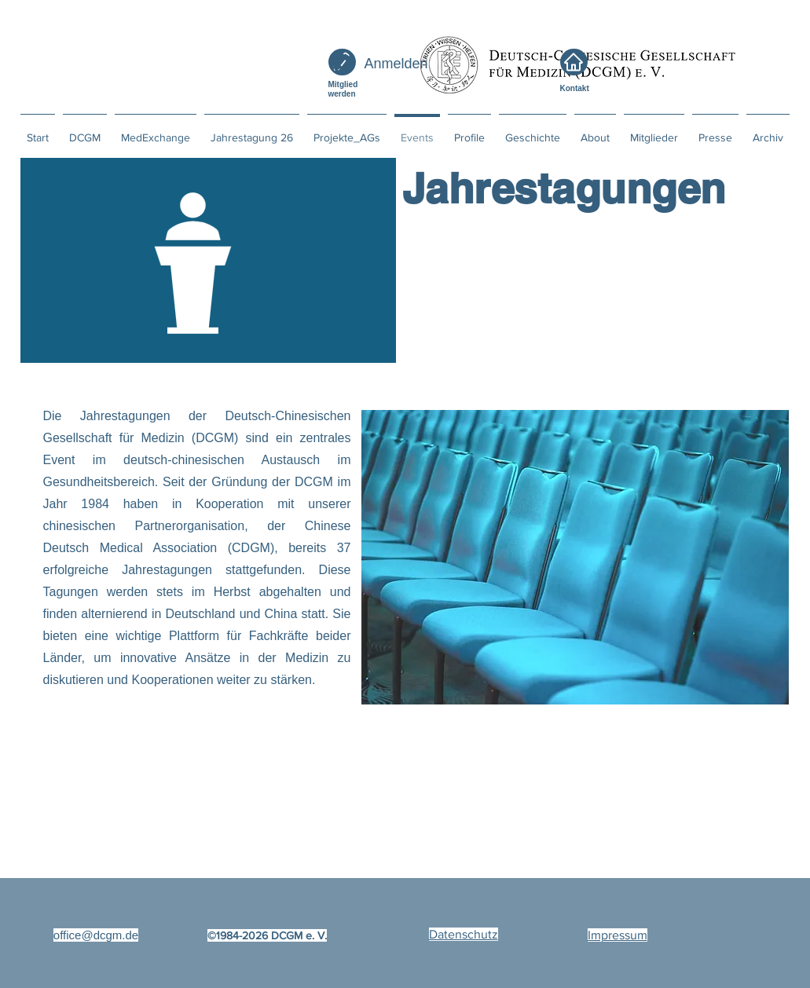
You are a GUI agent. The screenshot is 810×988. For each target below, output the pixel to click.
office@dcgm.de (95, 935)
